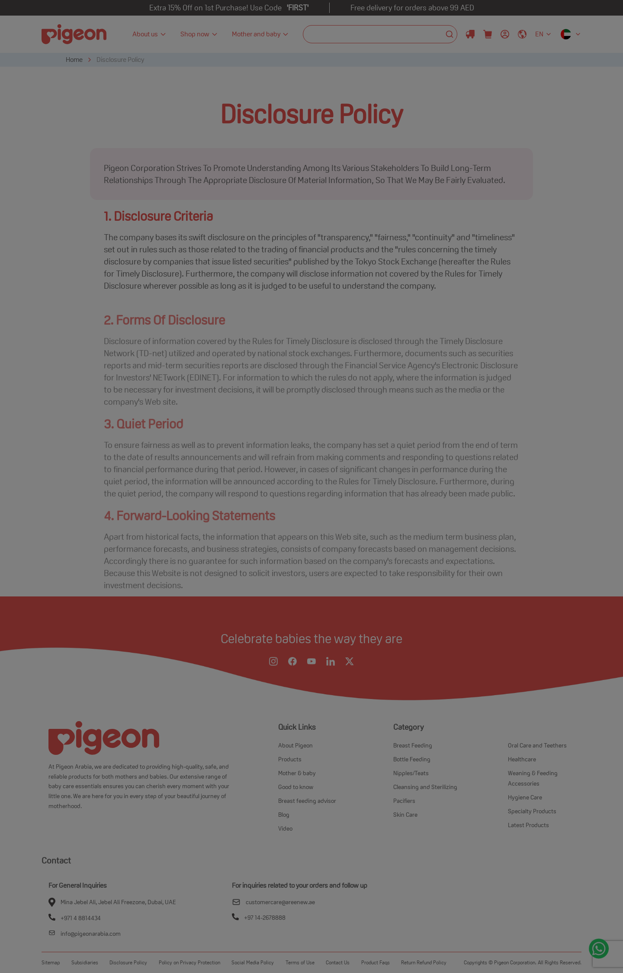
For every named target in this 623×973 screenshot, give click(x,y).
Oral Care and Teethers (537, 745)
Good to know (295, 787)
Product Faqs (375, 962)
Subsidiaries (84, 962)
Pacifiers (404, 801)
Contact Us (338, 962)
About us (149, 34)
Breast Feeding (412, 745)
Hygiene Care (525, 797)
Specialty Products (532, 811)
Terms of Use (300, 962)
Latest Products (528, 825)
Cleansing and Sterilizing (425, 787)
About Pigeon (295, 745)
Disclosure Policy (120, 59)
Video (285, 828)
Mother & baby (297, 773)
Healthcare (522, 759)
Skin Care (405, 814)
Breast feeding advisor (307, 801)
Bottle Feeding (411, 759)
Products (290, 759)
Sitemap (51, 962)
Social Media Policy (252, 962)
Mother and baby (260, 34)
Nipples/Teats (411, 773)
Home (74, 59)
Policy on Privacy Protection (189, 962)
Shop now (199, 34)
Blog (283, 814)
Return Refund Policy (423, 962)
